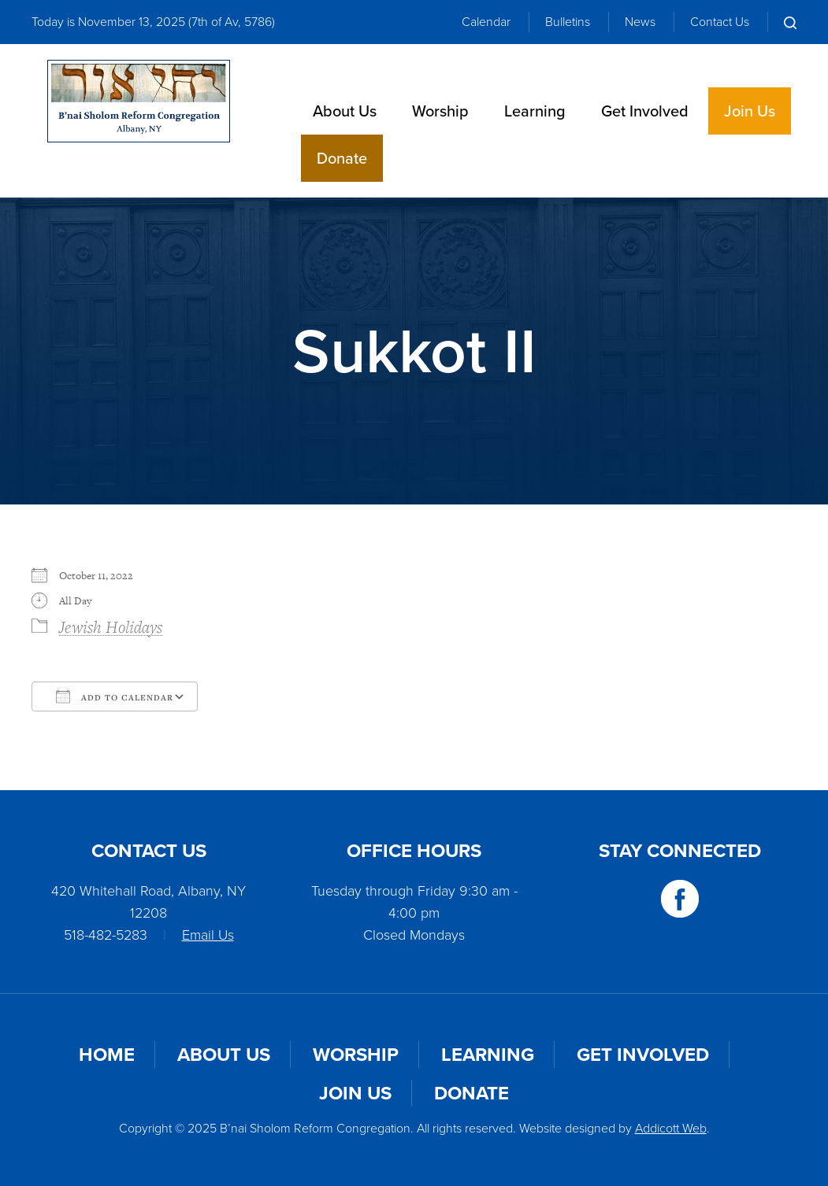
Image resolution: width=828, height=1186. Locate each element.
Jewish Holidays (110, 626)
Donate (342, 158)
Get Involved (645, 111)
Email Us (208, 935)
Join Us (749, 111)
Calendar (486, 22)
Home (107, 1054)
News (640, 22)
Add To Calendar (114, 696)
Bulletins (567, 22)
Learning (535, 111)
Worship (440, 111)
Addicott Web (671, 1128)
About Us (345, 111)
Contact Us (719, 22)
